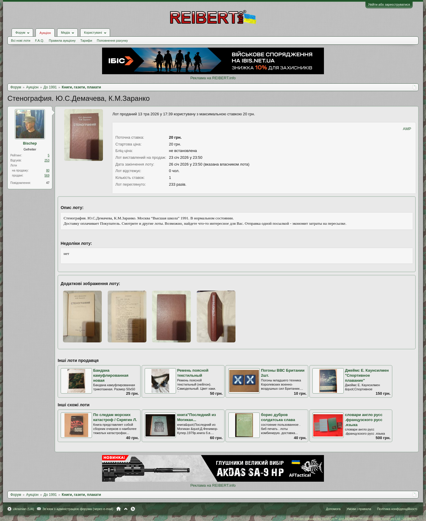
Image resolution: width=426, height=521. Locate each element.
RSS (133, 509)
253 (46, 160)
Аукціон (45, 33)
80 (47, 170)
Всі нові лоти (20, 40)
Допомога (333, 509)
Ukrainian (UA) (23, 509)
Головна (118, 509)
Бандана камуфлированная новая (110, 375)
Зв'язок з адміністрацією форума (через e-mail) (77, 509)
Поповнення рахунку (112, 40)
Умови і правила (358, 509)
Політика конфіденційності (397, 509)
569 (46, 175)
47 (47, 183)
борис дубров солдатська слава (278, 417)
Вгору (126, 509)
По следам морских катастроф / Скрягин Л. (115, 417)
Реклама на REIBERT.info (212, 78)
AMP (407, 129)
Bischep (30, 143)
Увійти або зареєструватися (389, 4)
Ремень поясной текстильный (193, 373)
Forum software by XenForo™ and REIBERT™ (355, 519)
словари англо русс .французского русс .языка (364, 419)
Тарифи (86, 40)
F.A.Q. (39, 40)
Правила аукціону (62, 40)
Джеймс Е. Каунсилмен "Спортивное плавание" (367, 375)
